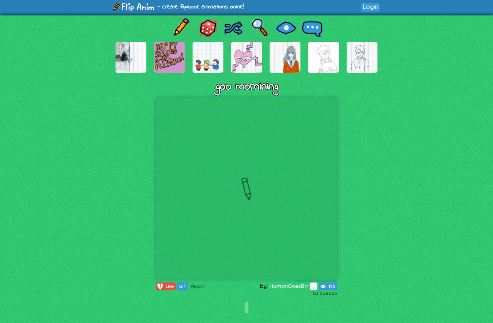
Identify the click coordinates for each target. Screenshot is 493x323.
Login (370, 6)
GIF (182, 286)
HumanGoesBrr (293, 286)
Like (165, 286)
